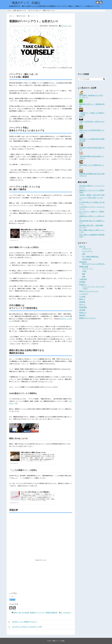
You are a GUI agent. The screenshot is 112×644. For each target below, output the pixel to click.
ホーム (9, 10)
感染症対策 (83, 262)
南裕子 (15, 612)
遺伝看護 (82, 302)
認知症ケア (83, 312)
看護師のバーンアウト (37, 612)
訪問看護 (82, 282)
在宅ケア (82, 304)
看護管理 (82, 315)
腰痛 (83, 276)
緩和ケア (82, 299)
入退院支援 (83, 279)
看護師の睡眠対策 (51, 612)
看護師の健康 (83, 266)
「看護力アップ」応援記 (24, 2)
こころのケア (83, 294)
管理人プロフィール (48, 10)
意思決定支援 (86, 259)
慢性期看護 (83, 307)
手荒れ (84, 271)
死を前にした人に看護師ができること (22, 621)
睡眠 (83, 274)
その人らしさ (86, 248)
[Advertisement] (40, 537)
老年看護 (82, 310)
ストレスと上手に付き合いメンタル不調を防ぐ (35, 492)
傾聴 (83, 254)
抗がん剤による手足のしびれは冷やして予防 (25, 626)
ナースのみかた (66, 612)
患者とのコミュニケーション (89, 291)
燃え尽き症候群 (24, 612)
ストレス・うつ (66, 26)
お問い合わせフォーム (19, 10)
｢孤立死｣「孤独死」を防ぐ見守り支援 (91, 195)
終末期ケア (83, 284)
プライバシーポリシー (34, 10)
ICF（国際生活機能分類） (90, 256)
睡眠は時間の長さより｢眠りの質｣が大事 (33, 229)
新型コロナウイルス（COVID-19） (93, 264)
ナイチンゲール (87, 251)
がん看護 (82, 296)
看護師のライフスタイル (87, 318)
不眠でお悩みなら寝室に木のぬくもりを (33, 452)
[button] (38, 47)
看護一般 (82, 246)
